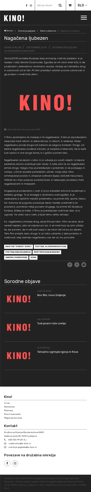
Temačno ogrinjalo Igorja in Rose (57, 351)
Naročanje (9, 407)
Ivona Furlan (12, 47)
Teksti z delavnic (48, 31)
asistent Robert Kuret (18, 246)
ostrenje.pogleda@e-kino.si (23, 447)
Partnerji (8, 410)
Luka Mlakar (44, 291)
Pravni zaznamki (12, 414)
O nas (7, 403)
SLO (81, 5)
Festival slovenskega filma (50, 246)
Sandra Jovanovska (16, 257)
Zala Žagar (43, 319)
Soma (33, 257)
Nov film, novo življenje (51, 295)
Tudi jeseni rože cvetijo (51, 323)
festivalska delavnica (17, 252)
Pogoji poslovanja (13, 418)
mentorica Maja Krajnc (47, 252)
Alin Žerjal (43, 348)
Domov (8, 30)
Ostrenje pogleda (26, 31)
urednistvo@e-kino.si (20, 443)
